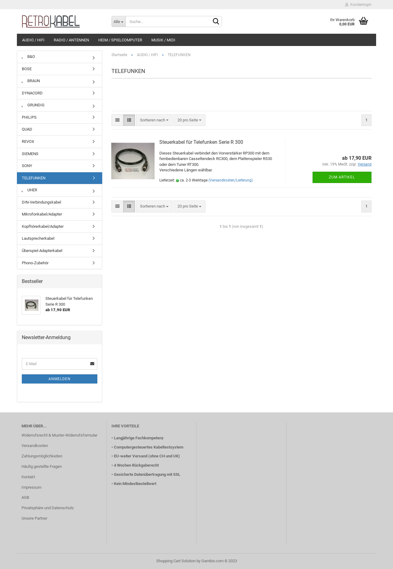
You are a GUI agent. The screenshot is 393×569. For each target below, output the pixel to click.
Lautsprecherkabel (38, 238)
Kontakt (28, 477)
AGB (25, 497)
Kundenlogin (358, 4)
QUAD (27, 129)
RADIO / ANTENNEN (71, 40)
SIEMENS (30, 153)
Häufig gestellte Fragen (41, 466)
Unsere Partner (34, 518)
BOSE (27, 69)
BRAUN (31, 80)
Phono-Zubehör (35, 263)
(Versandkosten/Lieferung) (230, 180)
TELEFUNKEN (33, 178)
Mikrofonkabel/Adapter (42, 214)
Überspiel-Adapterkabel (42, 250)
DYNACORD (32, 93)
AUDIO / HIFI (33, 40)
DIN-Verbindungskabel (41, 202)
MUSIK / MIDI (163, 40)
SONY (27, 165)
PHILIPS (29, 117)
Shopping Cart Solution (176, 561)
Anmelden (60, 379)
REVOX (28, 141)
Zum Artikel (342, 177)
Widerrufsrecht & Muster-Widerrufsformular (59, 435)
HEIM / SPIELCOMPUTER (120, 40)
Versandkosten (34, 445)
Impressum (31, 487)
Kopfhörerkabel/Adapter (43, 226)
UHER (29, 190)
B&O (28, 56)
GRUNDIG (33, 105)
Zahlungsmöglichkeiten (41, 456)
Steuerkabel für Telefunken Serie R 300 (201, 142)
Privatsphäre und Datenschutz (47, 508)
